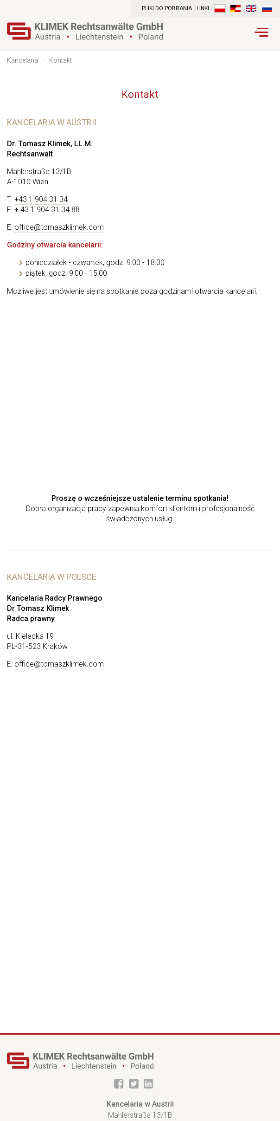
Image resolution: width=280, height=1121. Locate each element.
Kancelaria (22, 60)
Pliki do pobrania (167, 8)
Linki (203, 8)
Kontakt (60, 60)
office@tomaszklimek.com (59, 227)
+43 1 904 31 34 (41, 199)
